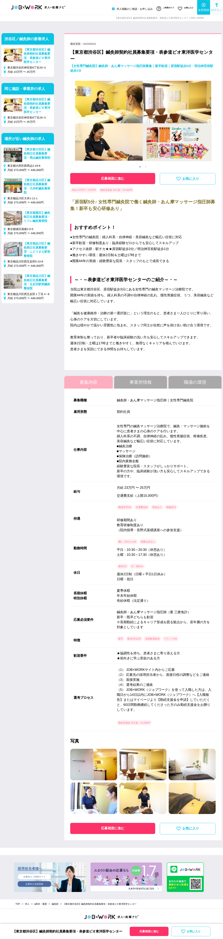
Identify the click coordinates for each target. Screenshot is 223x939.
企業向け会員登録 (34, 883)
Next (210, 120)
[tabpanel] (143, 119)
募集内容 (88, 380)
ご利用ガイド (162, 8)
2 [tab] (145, 165)
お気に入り (184, 8)
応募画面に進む (112, 177)
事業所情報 (141, 380)
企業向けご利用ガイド (34, 875)
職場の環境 (195, 380)
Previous (76, 120)
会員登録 (204, 6)
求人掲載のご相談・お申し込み (128, 8)
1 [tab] (140, 165)
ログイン (216, 6)
